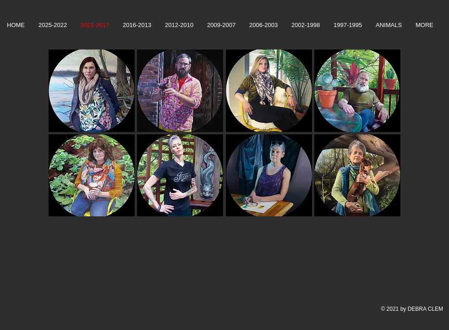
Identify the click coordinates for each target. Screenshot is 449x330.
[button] (92, 91)
